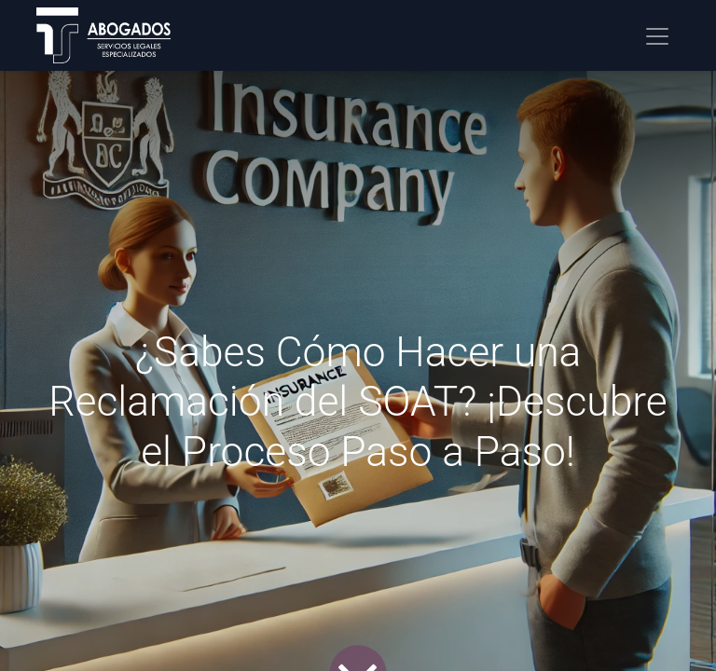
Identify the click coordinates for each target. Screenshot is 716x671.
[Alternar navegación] (657, 35)
